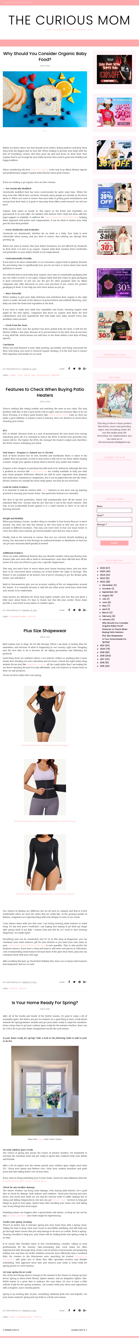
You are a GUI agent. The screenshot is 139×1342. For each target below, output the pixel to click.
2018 (102, 655)
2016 (102, 662)
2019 (102, 652)
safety (45, 490)
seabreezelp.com (39, 471)
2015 (102, 666)
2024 (102, 575)
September (108, 592)
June (104, 602)
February (106, 616)
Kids (33, 375)
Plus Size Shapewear (45, 631)
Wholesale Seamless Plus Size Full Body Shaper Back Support (45, 745)
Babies (13, 375)
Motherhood (43, 375)
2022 (102, 581)
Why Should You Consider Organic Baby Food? (45, 56)
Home (12, 1317)
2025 (102, 571)
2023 (102, 578)
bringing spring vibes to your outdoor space (24, 1181)
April (104, 609)
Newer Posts (12, 1330)
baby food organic (39, 170)
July (104, 598)
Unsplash (41, 1139)
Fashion (13, 988)
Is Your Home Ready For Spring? (45, 1003)
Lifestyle (32, 616)
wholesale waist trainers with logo (27, 945)
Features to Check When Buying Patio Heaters (45, 392)
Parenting (55, 375)
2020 (102, 648)
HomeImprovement (18, 616)
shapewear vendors (36, 664)
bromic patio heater (58, 415)
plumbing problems (17, 1216)
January (106, 619)
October (106, 588)
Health (27, 375)
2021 (102, 645)
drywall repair (59, 1200)
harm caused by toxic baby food (61, 217)
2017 (102, 659)
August (106, 595)
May (104, 605)
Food (19, 375)
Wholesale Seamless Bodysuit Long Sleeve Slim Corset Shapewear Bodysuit (45, 894)
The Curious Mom (69, 20)
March (105, 612)
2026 (102, 568)
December (107, 585)
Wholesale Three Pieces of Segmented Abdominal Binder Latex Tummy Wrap (45, 821)
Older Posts (78, 1330)
